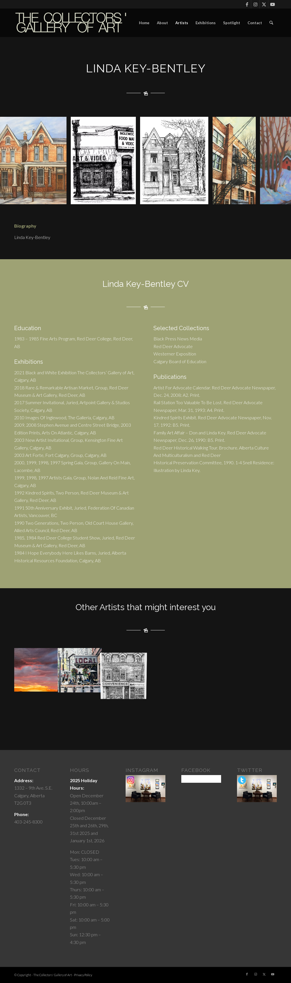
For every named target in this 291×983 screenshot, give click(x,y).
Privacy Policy (83, 975)
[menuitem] (144, 23)
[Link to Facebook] (247, 4)
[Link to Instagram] (255, 4)
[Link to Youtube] (272, 4)
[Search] (271, 23)
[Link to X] (264, 4)
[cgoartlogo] (71, 23)
